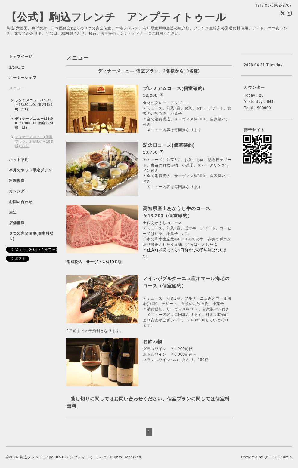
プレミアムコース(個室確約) (173, 88)
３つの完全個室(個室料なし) (31, 236)
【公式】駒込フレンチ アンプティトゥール (116, 17)
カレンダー (19, 191)
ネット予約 (19, 160)
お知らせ (17, 67)
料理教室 (17, 181)
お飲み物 (152, 341)
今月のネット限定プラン (30, 170)
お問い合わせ (21, 202)
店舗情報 (17, 223)
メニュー (17, 88)
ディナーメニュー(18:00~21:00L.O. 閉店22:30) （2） (34, 123)
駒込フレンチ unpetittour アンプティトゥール (60, 457)
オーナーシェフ (22, 77)
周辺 (13, 212)
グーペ (270, 457)
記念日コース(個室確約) (169, 145)
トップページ (21, 56)
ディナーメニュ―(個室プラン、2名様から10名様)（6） (34, 141)
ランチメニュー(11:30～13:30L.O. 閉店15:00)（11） (34, 104)
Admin (286, 457)
